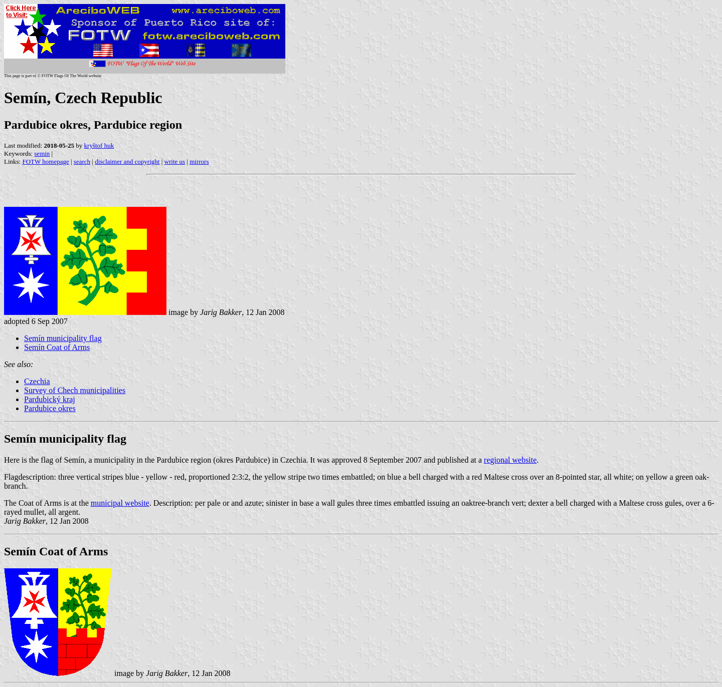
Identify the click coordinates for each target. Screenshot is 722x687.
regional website (510, 460)
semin (42, 153)
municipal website (120, 503)
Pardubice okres (50, 408)
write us (175, 161)
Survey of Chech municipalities (74, 390)
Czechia (37, 381)
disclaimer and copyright (127, 161)
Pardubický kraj (49, 399)
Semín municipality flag (63, 338)
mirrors (199, 161)
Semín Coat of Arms (57, 347)
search (82, 161)
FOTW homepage (45, 161)
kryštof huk (99, 145)
